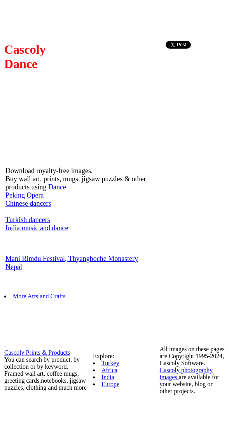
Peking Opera (24, 195)
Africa (109, 370)
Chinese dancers (28, 203)
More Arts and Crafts (39, 296)
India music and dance (36, 228)
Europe (110, 384)
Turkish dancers (27, 220)
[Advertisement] (197, 67)
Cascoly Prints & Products (37, 352)
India (107, 377)
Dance (57, 187)
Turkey (110, 363)
